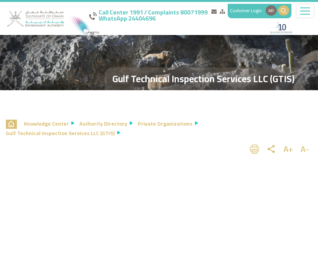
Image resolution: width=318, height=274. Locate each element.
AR (271, 10)
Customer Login (246, 10)
